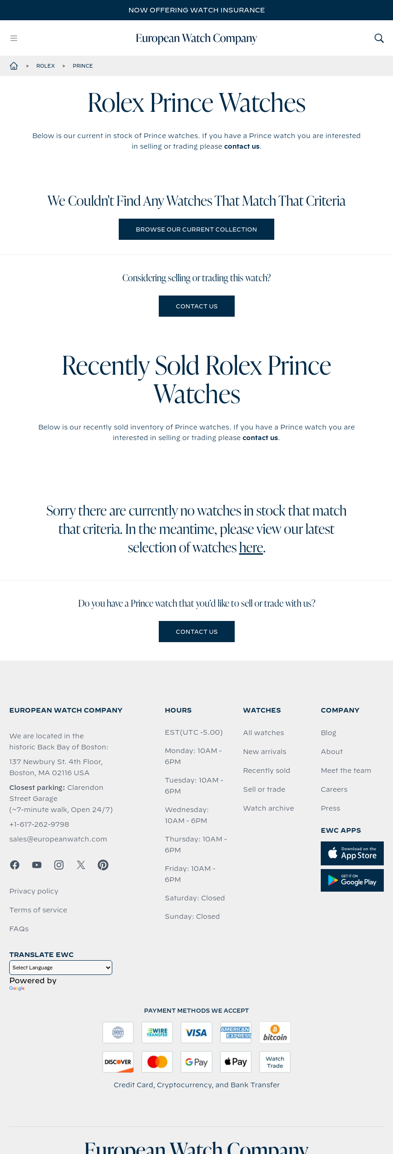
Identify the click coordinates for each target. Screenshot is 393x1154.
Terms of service (38, 910)
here (251, 549)
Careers (334, 789)
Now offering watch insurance (196, 10)
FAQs (19, 929)
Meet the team (346, 770)
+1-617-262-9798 (39, 824)
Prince (83, 66)
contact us (242, 146)
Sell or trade (264, 789)
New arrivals (264, 751)
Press (330, 808)
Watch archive (268, 808)
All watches (263, 732)
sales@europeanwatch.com (58, 839)
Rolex (45, 66)
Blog (328, 732)
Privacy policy (33, 891)
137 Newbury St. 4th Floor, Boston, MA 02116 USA (56, 767)
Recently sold (266, 770)
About (332, 751)
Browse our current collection (196, 229)
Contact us (197, 306)
